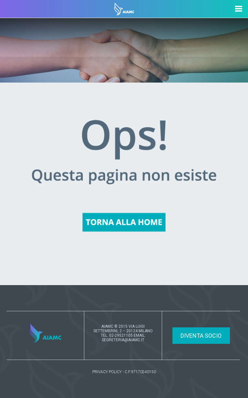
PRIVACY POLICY (107, 372)
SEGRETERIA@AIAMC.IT (123, 340)
